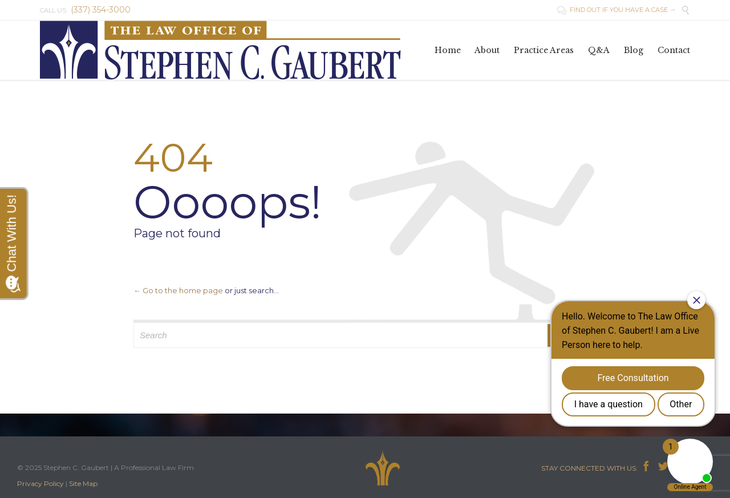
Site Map (83, 483)
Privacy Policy (40, 483)
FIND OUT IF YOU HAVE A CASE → (616, 10)
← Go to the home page (178, 290)
